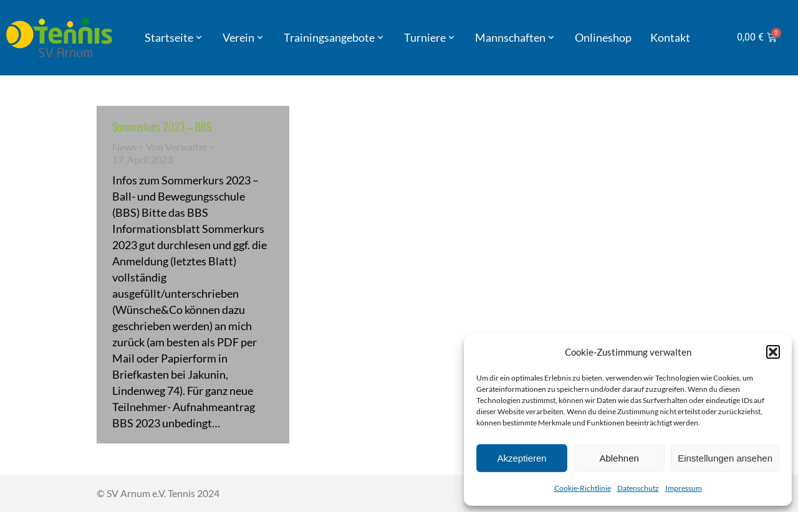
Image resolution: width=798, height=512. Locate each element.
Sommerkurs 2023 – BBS (161, 126)
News (124, 147)
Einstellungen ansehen (725, 458)
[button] (773, 352)
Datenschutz (638, 488)
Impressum (683, 488)
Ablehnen (618, 458)
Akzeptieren (521, 458)
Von (177, 147)
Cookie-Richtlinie (582, 488)
